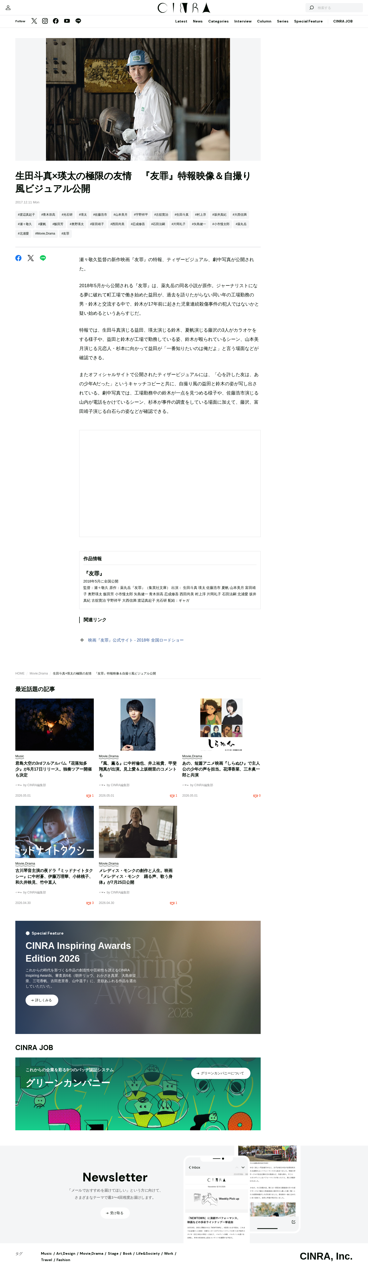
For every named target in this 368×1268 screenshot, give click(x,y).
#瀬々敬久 (25, 229)
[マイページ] (26, 10)
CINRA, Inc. (326, 1261)
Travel (46, 1265)
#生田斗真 (182, 220)
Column (264, 26)
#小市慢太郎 (220, 229)
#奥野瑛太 (77, 229)
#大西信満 (240, 220)
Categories (218, 26)
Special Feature (308, 26)
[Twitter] (34, 26)
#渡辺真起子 (26, 220)
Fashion (63, 1265)
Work (168, 1258)
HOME (20, 678)
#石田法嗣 (158, 229)
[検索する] (293, 10)
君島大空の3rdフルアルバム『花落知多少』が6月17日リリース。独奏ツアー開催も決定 (53, 774)
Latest (181, 26)
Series (283, 26)
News (198, 26)
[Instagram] (45, 26)
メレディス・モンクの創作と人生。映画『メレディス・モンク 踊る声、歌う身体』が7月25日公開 (135, 882)
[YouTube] (67, 26)
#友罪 (66, 238)
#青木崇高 (48, 220)
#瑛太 (83, 220)
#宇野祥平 (141, 220)
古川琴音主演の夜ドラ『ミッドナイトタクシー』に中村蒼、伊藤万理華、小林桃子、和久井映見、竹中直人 (54, 882)
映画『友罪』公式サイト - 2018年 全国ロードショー (136, 645)
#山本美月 (120, 220)
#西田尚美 (117, 229)
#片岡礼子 (179, 229)
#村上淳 (200, 220)
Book (127, 1258)
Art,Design (65, 1258)
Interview (242, 26)
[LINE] (78, 26)
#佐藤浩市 (100, 220)
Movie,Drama (39, 678)
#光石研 (67, 220)
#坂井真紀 (219, 220)
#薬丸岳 (241, 229)
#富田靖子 (97, 229)
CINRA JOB (343, 26)
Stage (113, 1258)
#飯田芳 (57, 229)
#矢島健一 (199, 229)
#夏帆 (42, 229)
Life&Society (148, 1258)
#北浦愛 (23, 238)
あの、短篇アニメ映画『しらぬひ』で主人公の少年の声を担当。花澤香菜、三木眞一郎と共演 (221, 774)
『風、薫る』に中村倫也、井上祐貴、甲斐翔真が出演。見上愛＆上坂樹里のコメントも (138, 774)
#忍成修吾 (138, 229)
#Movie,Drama (45, 238)
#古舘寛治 (161, 220)
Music (46, 1258)
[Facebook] (56, 26)
